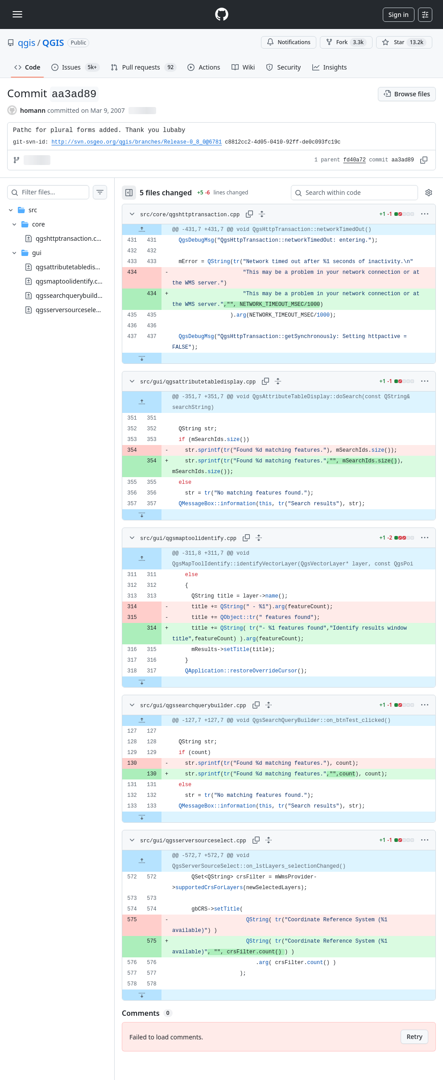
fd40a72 (355, 160)
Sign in (399, 14)
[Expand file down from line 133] (159, 838)
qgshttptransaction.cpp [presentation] (70, 238)
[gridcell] (287, 229)
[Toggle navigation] (17, 14)
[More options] (425, 214)
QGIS (53, 43)
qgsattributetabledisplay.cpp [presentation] (78, 267)
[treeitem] (66, 260)
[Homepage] (222, 14)
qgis (26, 43)
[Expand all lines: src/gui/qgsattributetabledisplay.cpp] (288, 392)
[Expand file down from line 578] (159, 1016)
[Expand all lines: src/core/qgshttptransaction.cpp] (279, 214)
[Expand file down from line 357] (159, 525)
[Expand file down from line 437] (159, 368)
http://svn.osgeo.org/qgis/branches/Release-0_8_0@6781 (136, 142)
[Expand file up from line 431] (159, 229)
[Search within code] (350, 192)
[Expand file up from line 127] (159, 742)
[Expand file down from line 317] (159, 703)
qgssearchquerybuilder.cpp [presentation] (75, 295)
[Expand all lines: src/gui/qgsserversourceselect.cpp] (286, 861)
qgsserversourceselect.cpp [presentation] (75, 309)
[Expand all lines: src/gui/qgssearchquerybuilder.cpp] (286, 726)
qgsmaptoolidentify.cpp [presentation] (70, 281)
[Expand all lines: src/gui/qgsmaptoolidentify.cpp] (276, 548)
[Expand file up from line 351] (159, 413)
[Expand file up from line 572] (159, 882)
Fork (346, 42)
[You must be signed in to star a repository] (404, 42)
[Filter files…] (64, 192)
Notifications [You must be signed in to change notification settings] (288, 42)
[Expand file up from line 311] (159, 575)
